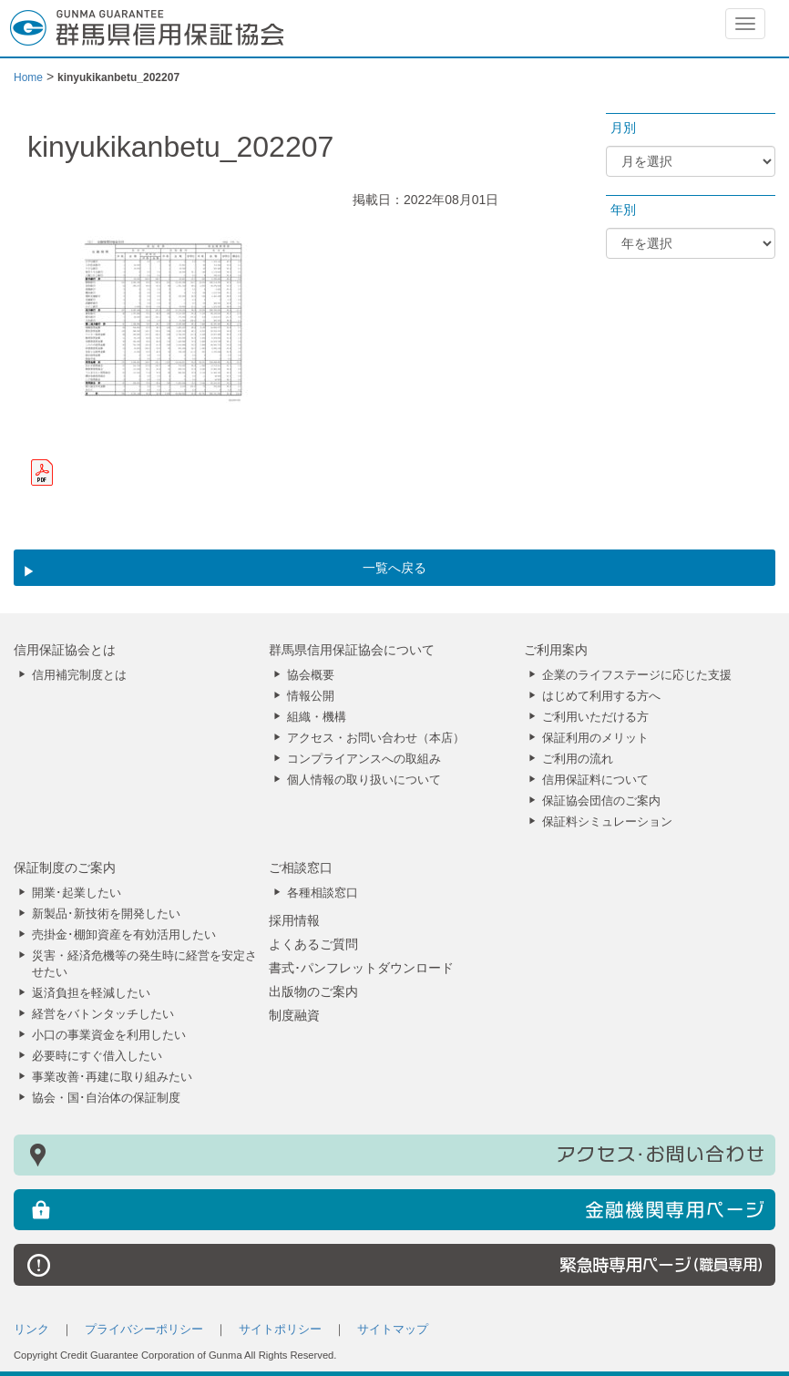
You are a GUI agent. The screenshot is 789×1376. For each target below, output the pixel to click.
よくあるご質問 (313, 944)
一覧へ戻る (394, 567)
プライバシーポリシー (144, 1329)
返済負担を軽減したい (91, 993)
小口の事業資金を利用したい (109, 1035)
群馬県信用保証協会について (352, 649)
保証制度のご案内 (65, 867)
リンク (31, 1329)
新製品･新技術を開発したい (106, 914)
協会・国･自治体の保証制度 (106, 1098)
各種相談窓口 (322, 893)
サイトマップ (392, 1329)
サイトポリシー (280, 1329)
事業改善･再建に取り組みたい (112, 1077)
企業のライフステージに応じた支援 (637, 675)
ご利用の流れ (577, 759)
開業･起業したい (76, 893)
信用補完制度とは (79, 675)
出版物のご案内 (313, 991)
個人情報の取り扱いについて (364, 780)
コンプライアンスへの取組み (364, 759)
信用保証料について (595, 780)
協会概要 (310, 675)
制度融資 (294, 1015)
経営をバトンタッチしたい (103, 1014)
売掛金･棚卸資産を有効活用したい (124, 935)
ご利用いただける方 (595, 717)
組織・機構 (316, 717)
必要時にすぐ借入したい (97, 1056)
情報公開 (310, 696)
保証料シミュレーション (607, 822)
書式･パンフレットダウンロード (361, 967)
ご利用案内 (556, 649)
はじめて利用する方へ (601, 696)
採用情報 (294, 920)
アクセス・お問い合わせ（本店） (376, 738)
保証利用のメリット (595, 738)
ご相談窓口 (301, 867)
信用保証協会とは (65, 649)
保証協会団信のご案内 (601, 801)
